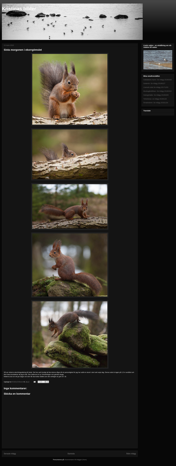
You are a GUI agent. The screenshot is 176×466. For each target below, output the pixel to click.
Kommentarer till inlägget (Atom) (76, 459)
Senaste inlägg (10, 454)
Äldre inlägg (131, 454)
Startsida (71, 454)
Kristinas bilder (19, 8)
